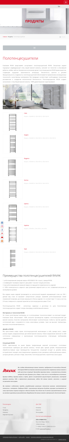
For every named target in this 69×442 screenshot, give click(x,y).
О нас (4, 407)
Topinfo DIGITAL (62, 439)
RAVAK (6, 2)
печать (63, 37)
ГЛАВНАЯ (5, 36)
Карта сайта (22, 437)
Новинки (5, 412)
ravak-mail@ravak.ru (45, 429)
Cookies (28, 437)
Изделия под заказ (8, 414)
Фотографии (39, 412)
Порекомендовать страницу (10, 437)
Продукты (10, 36)
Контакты (38, 407)
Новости (38, 410)
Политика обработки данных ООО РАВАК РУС (42, 437)
